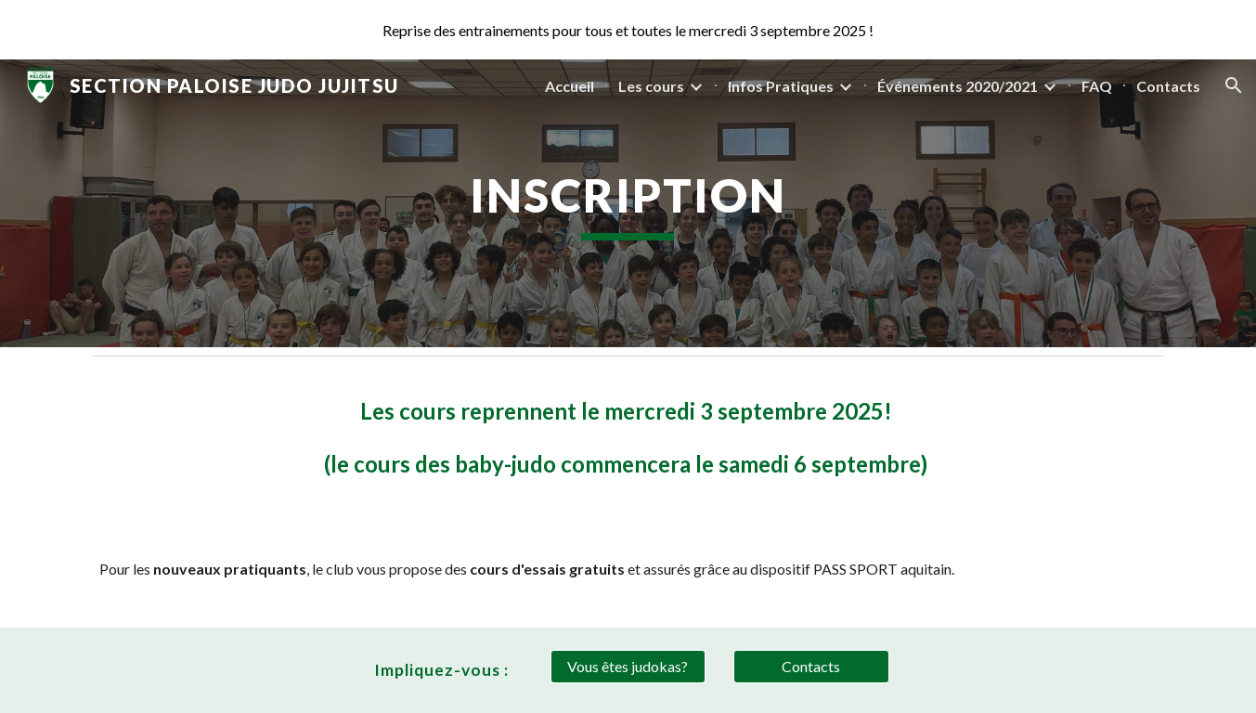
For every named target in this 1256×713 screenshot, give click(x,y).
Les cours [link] (651, 86)
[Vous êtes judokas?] (628, 667)
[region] (628, 29)
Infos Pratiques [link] (781, 86)
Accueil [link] (569, 86)
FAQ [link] (1096, 86)
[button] (1233, 85)
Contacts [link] (1168, 86)
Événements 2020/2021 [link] (957, 86)
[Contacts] (811, 667)
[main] (628, 203)
